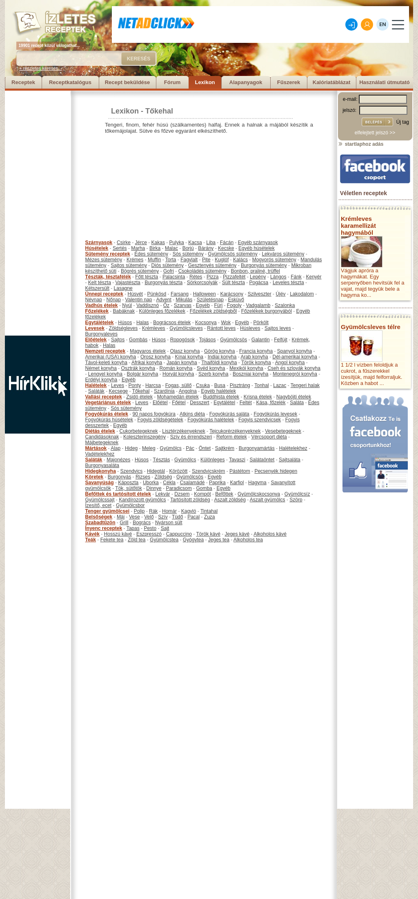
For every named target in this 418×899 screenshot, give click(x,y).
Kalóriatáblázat (331, 82)
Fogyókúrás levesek (275, 414)
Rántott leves (221, 328)
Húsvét (135, 294)
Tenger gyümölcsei (107, 511)
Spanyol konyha (294, 351)
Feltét (246, 402)
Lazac (279, 385)
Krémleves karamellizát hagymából (358, 225)
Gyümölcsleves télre (370, 326)
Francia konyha (256, 351)
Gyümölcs (170, 448)
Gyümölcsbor (130, 505)
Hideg (131, 448)
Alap (115, 448)
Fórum (172, 82)
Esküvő (236, 300)
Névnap (93, 300)
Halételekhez (293, 448)
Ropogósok (182, 340)
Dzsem (181, 494)
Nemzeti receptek (105, 351)
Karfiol (237, 482)
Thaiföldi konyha (219, 362)
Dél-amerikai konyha (294, 357)
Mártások (96, 448)
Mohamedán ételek (178, 397)
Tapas (133, 528)
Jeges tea (218, 540)
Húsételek (97, 248)
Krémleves (153, 328)
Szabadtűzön (100, 522)
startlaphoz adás (360, 144)
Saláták (96, 391)
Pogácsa (259, 282)
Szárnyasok (99, 242)
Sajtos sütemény (129, 265)
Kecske (226, 248)
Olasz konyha (185, 351)
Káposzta (128, 482)
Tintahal (209, 511)
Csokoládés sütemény (202, 271)
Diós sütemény (167, 265)
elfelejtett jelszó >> (375, 133)
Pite (206, 260)
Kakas (158, 242)
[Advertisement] (37, 213)
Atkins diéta (192, 414)
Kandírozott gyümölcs (142, 500)
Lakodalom (302, 294)
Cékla (169, 482)
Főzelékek (97, 311)
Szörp (295, 500)
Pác (190, 448)
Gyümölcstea (164, 540)
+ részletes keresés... (40, 68)
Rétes (195, 277)
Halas (142, 322)
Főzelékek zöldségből (213, 311)
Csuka (203, 385)
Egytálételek (99, 322)
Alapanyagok (245, 82)
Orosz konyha (155, 357)
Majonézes (118, 460)
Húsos (125, 322)
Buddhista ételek (221, 397)
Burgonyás (119, 477)
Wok (226, 322)
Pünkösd (157, 294)
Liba (211, 242)
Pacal (193, 517)
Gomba (204, 488)
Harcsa (153, 385)
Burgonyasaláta (102, 465)
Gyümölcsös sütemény (232, 254)
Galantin (260, 340)
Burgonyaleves (101, 334)
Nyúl (127, 305)
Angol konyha (290, 362)
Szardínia (164, 391)
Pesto (150, 528)
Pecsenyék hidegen (275, 471)
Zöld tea (136, 540)
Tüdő (177, 517)
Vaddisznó (147, 305)
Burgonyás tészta (163, 282)
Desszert (199, 402)
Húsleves (250, 328)
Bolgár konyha (142, 374)
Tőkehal (159, 111)
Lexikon (205, 82)
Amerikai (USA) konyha (110, 357)
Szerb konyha (213, 374)
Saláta (297, 402)
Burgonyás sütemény (264, 265)
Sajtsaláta (289, 460)
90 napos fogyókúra (154, 414)
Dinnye (153, 488)
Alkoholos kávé (270, 534)
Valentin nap (138, 300)
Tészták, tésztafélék (108, 277)
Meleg (149, 448)
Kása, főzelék (270, 402)
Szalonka (285, 305)
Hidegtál (156, 471)
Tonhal (261, 385)
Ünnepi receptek (104, 294)
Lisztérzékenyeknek (183, 431)
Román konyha (176, 368)
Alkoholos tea (248, 540)
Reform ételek (231, 437)
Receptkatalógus (70, 82)
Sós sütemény (188, 254)
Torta (170, 260)
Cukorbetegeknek (139, 431)
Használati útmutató (384, 82)
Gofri (168, 271)
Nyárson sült (168, 522)
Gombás (138, 340)
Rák (153, 511)
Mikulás (184, 300)
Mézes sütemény (103, 260)
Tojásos (207, 340)
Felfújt (280, 340)
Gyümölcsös (233, 340)
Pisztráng (240, 385)
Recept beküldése (127, 82)
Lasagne (123, 288)
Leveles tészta (288, 282)
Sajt (165, 528)
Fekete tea (112, 540)
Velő (148, 517)
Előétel (160, 402)
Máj (121, 517)
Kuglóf (222, 260)
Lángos (278, 277)
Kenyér (314, 277)
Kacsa (195, 242)
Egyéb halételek (218, 391)
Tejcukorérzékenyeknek (234, 431)
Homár (169, 511)
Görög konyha (219, 351)
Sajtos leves (278, 328)
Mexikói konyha (246, 368)
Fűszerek (288, 82)
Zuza (209, 517)
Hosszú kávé (118, 534)
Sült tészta (233, 282)
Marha (138, 248)
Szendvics (131, 471)
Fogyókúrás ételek (106, 414)
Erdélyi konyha (101, 380)
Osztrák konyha (138, 368)
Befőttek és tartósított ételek (118, 494)
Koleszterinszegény (144, 437)
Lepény (258, 277)
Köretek (94, 477)
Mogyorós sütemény (274, 260)
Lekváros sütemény (283, 254)
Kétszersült (97, 288)
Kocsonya (206, 322)
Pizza (212, 277)
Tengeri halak (305, 385)
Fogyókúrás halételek (210, 420)
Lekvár (163, 494)
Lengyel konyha (105, 374)
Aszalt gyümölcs (267, 500)
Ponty (135, 385)
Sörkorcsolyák (202, 282)
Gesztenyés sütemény (212, 265)
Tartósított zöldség (190, 500)
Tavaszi (237, 460)
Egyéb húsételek (256, 248)
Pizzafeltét (234, 277)
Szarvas (182, 305)
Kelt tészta (99, 282)
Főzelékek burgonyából (266, 311)
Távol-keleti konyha (106, 362)
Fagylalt (189, 260)
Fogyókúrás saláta (229, 414)
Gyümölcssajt (100, 500)
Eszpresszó (149, 534)
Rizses (143, 477)
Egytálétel (224, 402)
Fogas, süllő (178, 385)
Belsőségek (99, 517)
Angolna (188, 391)
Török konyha (256, 362)
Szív (162, 517)
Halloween (204, 294)
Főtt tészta (146, 277)
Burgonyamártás (257, 448)
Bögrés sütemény (140, 271)
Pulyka (176, 242)
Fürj (218, 305)
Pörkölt (261, 322)
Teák (90, 540)
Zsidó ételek (139, 397)
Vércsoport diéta (269, 437)
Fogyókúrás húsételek (109, 420)
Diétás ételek (100, 431)
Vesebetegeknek (283, 431)
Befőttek (224, 494)
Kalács (240, 260)
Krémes (135, 260)
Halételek (96, 385)
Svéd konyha (211, 368)
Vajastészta (128, 282)
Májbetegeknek (101, 442)
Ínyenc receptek (103, 528)
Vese (134, 517)
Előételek (96, 340)
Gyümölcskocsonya (259, 494)
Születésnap (210, 300)
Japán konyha (182, 362)
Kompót (202, 494)
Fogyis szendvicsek (259, 420)
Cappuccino (179, 534)
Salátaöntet (262, 460)
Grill (124, 522)
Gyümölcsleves (185, 328)
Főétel (178, 402)
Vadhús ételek (101, 305)
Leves (117, 385)
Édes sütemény (151, 254)
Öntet (205, 448)
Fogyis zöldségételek (160, 420)
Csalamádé (192, 482)
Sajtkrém (224, 448)
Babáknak (124, 311)
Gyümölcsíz (297, 494)
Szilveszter (259, 294)
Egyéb (203, 305)
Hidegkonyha (100, 471)
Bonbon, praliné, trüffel (255, 271)
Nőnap (114, 300)
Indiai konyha (222, 357)
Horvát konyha (178, 374)
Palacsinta (173, 277)
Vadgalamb (258, 305)
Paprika (217, 482)
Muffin (154, 260)
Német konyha (101, 368)
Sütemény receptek (107, 254)
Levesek (94, 328)
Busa (219, 385)
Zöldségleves (123, 328)
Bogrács (142, 522)
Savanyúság (99, 482)
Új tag (402, 122)
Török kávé (208, 534)
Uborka (151, 482)
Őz (166, 305)
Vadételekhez (100, 454)
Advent (163, 300)
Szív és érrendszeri (191, 437)
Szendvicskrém (208, 471)
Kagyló (188, 511)
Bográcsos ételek (172, 322)
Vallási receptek (103, 397)
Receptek (23, 82)
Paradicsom (178, 488)
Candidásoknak (102, 437)
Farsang (180, 294)
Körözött (178, 471)
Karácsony (231, 294)
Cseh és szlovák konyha (293, 368)
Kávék (92, 534)
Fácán (226, 242)
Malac (171, 248)
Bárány (205, 248)
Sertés (120, 248)
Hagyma (257, 482)
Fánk (296, 277)
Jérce (141, 242)
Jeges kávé (237, 534)
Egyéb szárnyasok (258, 242)
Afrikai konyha (146, 362)
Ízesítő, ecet (98, 505)
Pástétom (239, 471)
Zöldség (163, 477)
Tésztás (161, 460)
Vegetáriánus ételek (108, 402)
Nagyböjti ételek (293, 397)
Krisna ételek (258, 397)
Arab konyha (254, 357)
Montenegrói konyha (295, 374)
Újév (280, 294)
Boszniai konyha (250, 374)
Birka (154, 248)
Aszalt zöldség (229, 500)
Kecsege (118, 391)
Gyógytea (193, 540)
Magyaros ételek (148, 351)
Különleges (212, 460)
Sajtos (118, 340)
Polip (139, 511)
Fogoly (234, 305)
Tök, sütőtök (128, 488)
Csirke (124, 242)
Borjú (188, 248)
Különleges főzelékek (162, 311)
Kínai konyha (189, 357)
